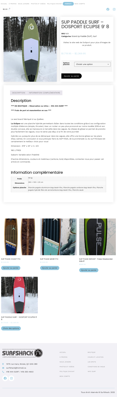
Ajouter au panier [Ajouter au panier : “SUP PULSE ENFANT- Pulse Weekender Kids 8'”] (89, 270)
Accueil (4, 4)
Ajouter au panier (71, 76)
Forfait (68, 4)
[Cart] (6, 9)
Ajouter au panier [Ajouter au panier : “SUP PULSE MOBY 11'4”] (49, 268)
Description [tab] (18, 93)
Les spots (92, 362)
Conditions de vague (96, 366)
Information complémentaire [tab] (44, 93)
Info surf (92, 371)
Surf (95, 36)
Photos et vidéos (38, 4)
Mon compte (80, 4)
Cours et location (96, 357)
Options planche (66, 63)
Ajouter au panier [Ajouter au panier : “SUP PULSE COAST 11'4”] (11, 268)
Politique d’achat (54, 4)
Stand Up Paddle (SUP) (82, 36)
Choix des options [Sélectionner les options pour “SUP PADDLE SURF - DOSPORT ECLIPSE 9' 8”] (11, 328)
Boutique (91, 352)
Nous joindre (23, 4)
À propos (12, 4)
